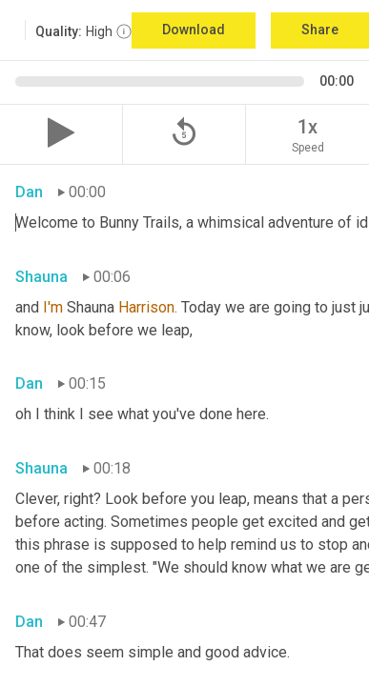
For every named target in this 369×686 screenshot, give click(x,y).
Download (193, 29)
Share (319, 29)
